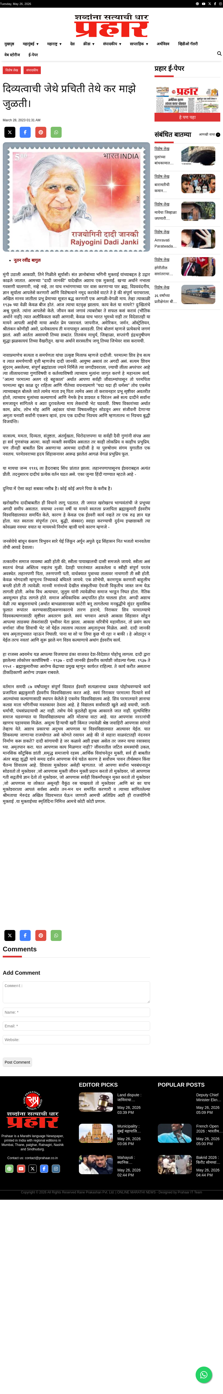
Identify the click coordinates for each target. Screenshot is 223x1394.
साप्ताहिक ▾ (139, 121)
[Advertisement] (111, 48)
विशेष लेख (11, 147)
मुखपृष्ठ (9, 121)
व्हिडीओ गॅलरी (188, 121)
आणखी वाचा (209, 211)
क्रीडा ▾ (89, 121)
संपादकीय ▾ (112, 121)
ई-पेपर (33, 132)
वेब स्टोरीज (12, 132)
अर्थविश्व (163, 121)
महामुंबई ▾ (30, 121)
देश (72, 121)
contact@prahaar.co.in (41, 1352)
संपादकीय (32, 147)
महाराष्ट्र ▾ (54, 121)
